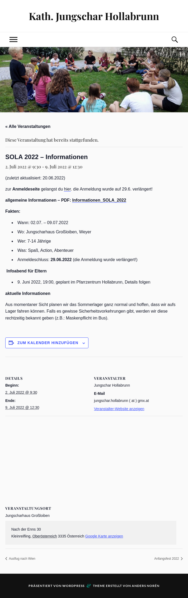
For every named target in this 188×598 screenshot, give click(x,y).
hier (67, 189)
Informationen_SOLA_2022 (99, 200)
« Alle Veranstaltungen (27, 126)
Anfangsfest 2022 (167, 558)
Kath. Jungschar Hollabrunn (94, 16)
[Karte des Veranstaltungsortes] (94, 454)
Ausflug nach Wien (21, 558)
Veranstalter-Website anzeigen (119, 409)
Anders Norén (145, 586)
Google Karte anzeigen (104, 536)
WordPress (73, 586)
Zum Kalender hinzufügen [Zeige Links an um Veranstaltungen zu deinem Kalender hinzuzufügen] (47, 343)
